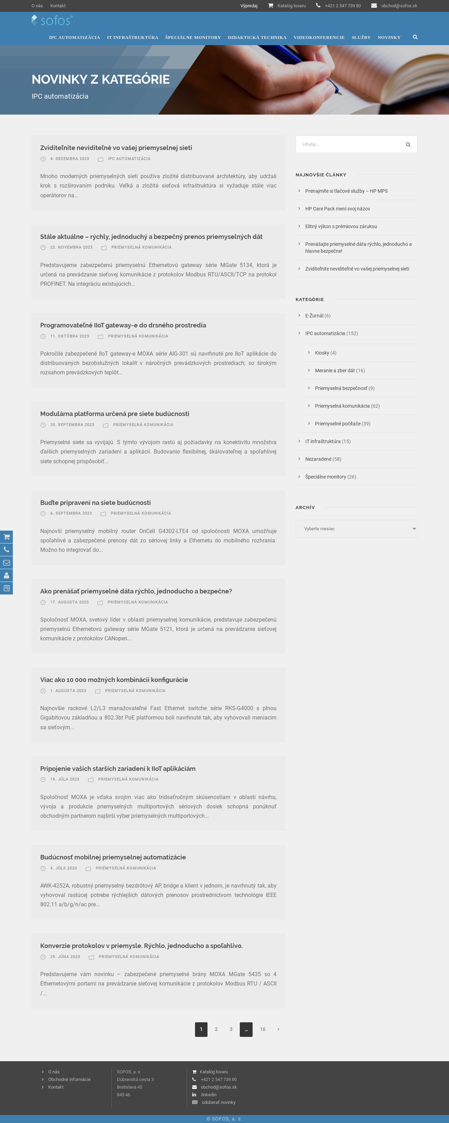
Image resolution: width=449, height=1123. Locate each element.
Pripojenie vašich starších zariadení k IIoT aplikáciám (118, 768)
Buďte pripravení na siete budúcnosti (95, 502)
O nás (37, 5)
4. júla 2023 (63, 868)
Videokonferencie (319, 37)
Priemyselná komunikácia (141, 247)
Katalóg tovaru (292, 5)
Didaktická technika (257, 37)
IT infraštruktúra (133, 37)
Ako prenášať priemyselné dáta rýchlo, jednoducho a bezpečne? (136, 591)
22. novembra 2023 (71, 247)
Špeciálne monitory (193, 37)
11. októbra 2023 (69, 336)
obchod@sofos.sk (399, 5)
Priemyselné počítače (338, 423)
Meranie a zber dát (335, 370)
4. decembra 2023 (69, 159)
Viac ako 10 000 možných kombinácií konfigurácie (114, 679)
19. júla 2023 (64, 779)
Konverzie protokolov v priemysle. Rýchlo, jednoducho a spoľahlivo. (141, 945)
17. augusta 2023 (69, 602)
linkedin (209, 1094)
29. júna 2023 (65, 957)
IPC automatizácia (74, 37)
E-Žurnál (314, 315)
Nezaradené (318, 459)
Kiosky (322, 353)
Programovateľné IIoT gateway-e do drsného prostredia (123, 325)
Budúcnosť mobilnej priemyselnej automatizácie (113, 857)
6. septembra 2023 (71, 513)
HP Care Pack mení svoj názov (337, 208)
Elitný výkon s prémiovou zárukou (341, 226)
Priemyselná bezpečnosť (341, 388)
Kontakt (58, 5)
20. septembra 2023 (72, 425)
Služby (361, 37)
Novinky (389, 37)
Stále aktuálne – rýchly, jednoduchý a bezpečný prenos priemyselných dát (151, 236)
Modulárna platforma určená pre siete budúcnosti (114, 413)
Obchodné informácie (69, 1079)
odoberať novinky (219, 1102)
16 (262, 1029)
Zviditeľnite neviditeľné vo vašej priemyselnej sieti (116, 147)
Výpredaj (248, 5)
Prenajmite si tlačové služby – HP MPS (347, 191)
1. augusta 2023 (68, 691)
